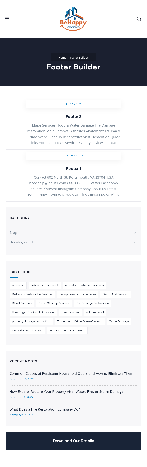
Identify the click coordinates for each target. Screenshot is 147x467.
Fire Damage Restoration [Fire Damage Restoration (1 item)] (92, 303)
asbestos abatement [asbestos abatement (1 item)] (44, 285)
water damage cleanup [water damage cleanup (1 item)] (27, 330)
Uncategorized (21, 242)
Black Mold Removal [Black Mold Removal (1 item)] (116, 294)
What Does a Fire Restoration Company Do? (45, 409)
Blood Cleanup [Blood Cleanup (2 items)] (22, 303)
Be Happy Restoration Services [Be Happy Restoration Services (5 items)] (32, 294)
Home (62, 57)
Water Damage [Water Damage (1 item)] (119, 321)
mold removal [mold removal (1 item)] (70, 312)
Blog (13, 232)
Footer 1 (73, 168)
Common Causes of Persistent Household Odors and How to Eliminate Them (71, 373)
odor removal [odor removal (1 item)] (95, 312)
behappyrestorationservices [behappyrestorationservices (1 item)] (77, 294)
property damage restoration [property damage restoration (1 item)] (31, 321)
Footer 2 (73, 116)
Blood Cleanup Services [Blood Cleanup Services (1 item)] (53, 303)
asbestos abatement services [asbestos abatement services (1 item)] (84, 285)
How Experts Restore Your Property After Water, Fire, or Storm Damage (66, 391)
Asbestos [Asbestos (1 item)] (18, 285)
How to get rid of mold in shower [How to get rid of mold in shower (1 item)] (33, 312)
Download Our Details (73, 440)
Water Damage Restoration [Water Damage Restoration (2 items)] (67, 330)
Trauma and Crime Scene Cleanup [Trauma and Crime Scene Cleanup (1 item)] (79, 321)
